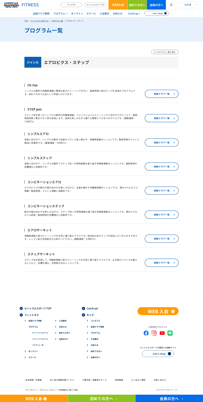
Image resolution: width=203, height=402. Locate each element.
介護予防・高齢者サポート (94, 379)
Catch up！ (134, 13)
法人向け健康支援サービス (62, 379)
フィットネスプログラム (40, 21)
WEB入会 (118, 5)
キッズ (90, 315)
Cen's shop (158, 13)
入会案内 (104, 13)
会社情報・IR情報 (33, 379)
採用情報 (119, 379)
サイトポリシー (31, 390)
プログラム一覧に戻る (165, 52)
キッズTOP (71, 5)
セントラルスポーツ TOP (37, 308)
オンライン (77, 13)
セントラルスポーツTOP (95, 5)
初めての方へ (137, 5)
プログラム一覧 (57, 21)
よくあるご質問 (138, 379)
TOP (26, 21)
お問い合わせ (160, 379)
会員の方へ (156, 5)
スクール (91, 13)
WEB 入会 (158, 311)
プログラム (33, 326)
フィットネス (31, 315)
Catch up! (92, 308)
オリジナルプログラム (40, 332)
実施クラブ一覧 (162, 93)
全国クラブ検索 (41, 13)
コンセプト (95, 320)
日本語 (187, 4)
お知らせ (117, 13)
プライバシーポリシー (48, 390)
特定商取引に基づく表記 (68, 390)
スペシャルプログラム (40, 339)
